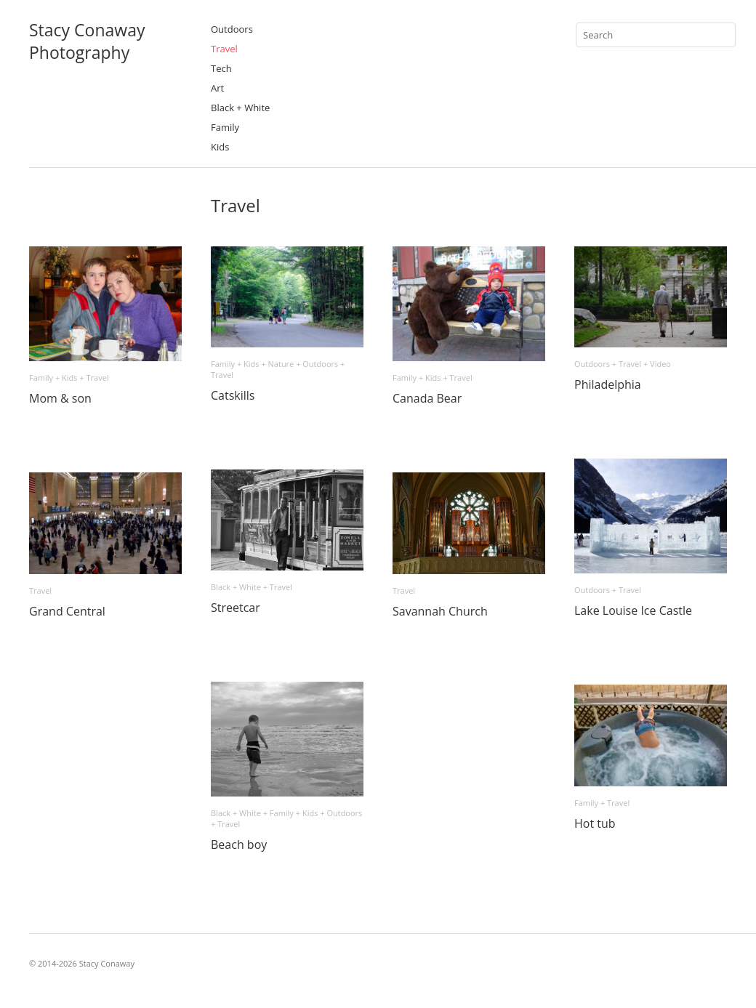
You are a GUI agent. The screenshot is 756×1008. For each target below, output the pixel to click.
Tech (221, 68)
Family (225, 127)
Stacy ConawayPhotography (87, 41)
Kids (220, 146)
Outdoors (232, 29)
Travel (224, 48)
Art (217, 87)
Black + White (240, 107)
